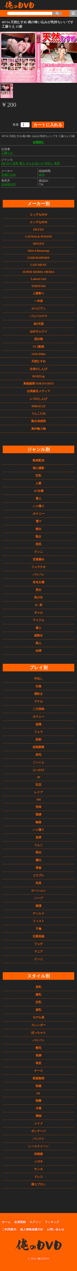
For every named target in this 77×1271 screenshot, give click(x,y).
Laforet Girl (38, 278)
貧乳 (38, 1009)
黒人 (38, 642)
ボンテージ (38, 1130)
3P (38, 776)
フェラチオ (38, 566)
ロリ (9, 162)
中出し (49, 162)
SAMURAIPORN (38, 257)
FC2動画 (38, 346)
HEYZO (38, 228)
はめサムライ (38, 330)
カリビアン (38, 308)
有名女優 (38, 581)
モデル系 (38, 1016)
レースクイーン (38, 1145)
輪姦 (38, 821)
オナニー (38, 513)
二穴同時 (38, 708)
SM (3, 162)
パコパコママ (38, 315)
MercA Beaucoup (38, 250)
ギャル (30, 162)
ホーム (6, 1221)
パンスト (38, 1138)
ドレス (38, 1176)
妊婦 (38, 650)
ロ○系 (38, 604)
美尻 (57, 162)
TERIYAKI (38, 285)
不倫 (38, 928)
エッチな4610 (38, 213)
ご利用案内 (9, 1228)
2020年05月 (8, 183)
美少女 (38, 596)
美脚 (38, 1054)
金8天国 (38, 323)
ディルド (38, 912)
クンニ (38, 551)
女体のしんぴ (38, 368)
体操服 (38, 1153)
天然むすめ (8, 174)
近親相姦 (38, 935)
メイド (38, 1122)
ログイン (35, 1221)
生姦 (38, 685)
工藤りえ (7, 152)
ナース (38, 1070)
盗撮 (38, 723)
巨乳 (16, 162)
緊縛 (38, 813)
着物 (38, 1115)
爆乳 (38, 994)
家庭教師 (38, 1077)
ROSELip (38, 375)
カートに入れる (47, 124)
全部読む (38, 141)
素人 (22, 162)
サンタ (38, 1168)
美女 (38, 589)
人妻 (38, 482)
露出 (38, 859)
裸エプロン (38, 1183)
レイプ (38, 791)
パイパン (38, 574)
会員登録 (20, 1221)
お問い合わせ (55, 1228)
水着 (38, 1107)
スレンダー (38, 1024)
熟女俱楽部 (38, 420)
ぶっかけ (38, 769)
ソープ (38, 897)
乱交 (38, 784)
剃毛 (38, 754)
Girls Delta (38, 353)
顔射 (38, 738)
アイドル (38, 619)
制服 (38, 1085)
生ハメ (39, 162)
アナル (38, 700)
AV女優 (38, 490)
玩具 (38, 882)
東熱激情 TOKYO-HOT (38, 383)
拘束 (38, 806)
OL (38, 1092)
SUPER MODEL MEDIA (38, 271)
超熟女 (38, 634)
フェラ (38, 731)
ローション (38, 890)
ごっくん (38, 761)
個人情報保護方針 (31, 1228)
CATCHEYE (38, 264)
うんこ (38, 844)
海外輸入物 (38, 428)
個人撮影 (38, 467)
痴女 (38, 528)
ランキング (52, 1221)
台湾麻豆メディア (38, 390)
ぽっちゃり (38, 1032)
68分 (42, 174)
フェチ (38, 943)
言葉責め (38, 558)
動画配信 (38, 459)
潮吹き (38, 693)
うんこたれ (38, 412)
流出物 (38, 338)
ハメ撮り (38, 505)
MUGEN (38, 243)
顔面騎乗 (38, 746)
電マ (38, 520)
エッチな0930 (38, 221)
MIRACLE (38, 405)
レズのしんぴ (38, 398)
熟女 (38, 535)
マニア (38, 950)
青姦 (38, 867)
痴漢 (38, 905)
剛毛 (38, 1047)
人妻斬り (38, 292)
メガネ (38, 1160)
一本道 (38, 300)
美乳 (38, 986)
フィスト (38, 920)
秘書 (38, 1100)
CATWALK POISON (38, 236)
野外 (38, 851)
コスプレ (38, 874)
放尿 (38, 836)
